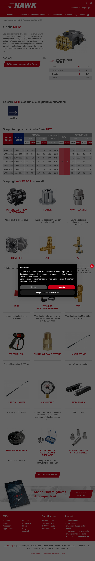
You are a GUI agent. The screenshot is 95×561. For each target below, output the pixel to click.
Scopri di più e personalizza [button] (47, 293)
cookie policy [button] (37, 276)
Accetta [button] (62, 287)
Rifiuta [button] (33, 287)
